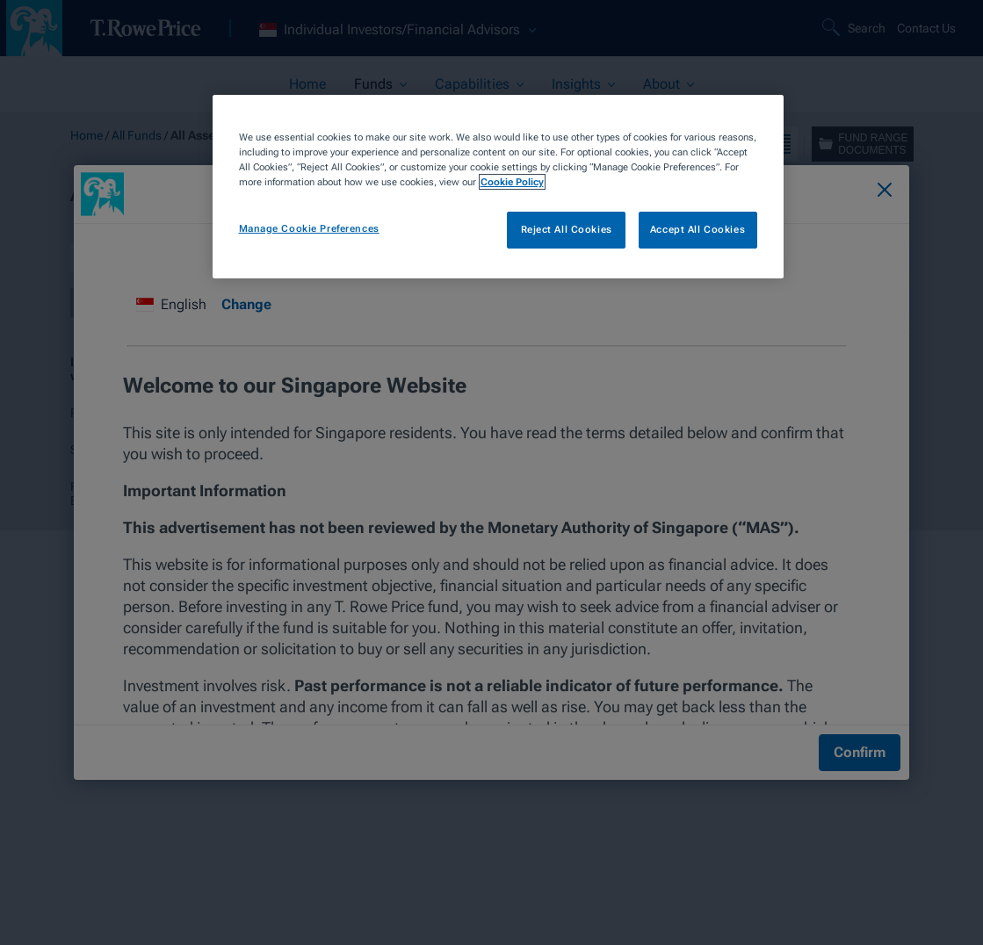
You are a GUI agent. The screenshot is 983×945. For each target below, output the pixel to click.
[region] (498, 186)
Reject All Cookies (566, 229)
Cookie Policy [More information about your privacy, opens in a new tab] (512, 182)
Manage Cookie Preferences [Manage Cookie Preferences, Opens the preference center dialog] (309, 228)
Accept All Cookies (697, 229)
